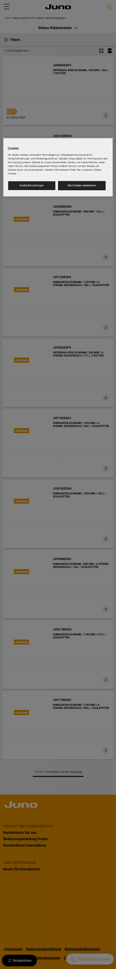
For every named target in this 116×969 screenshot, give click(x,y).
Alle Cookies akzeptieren (81, 185)
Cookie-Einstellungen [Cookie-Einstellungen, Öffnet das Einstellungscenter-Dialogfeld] (32, 185)
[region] (58, 167)
